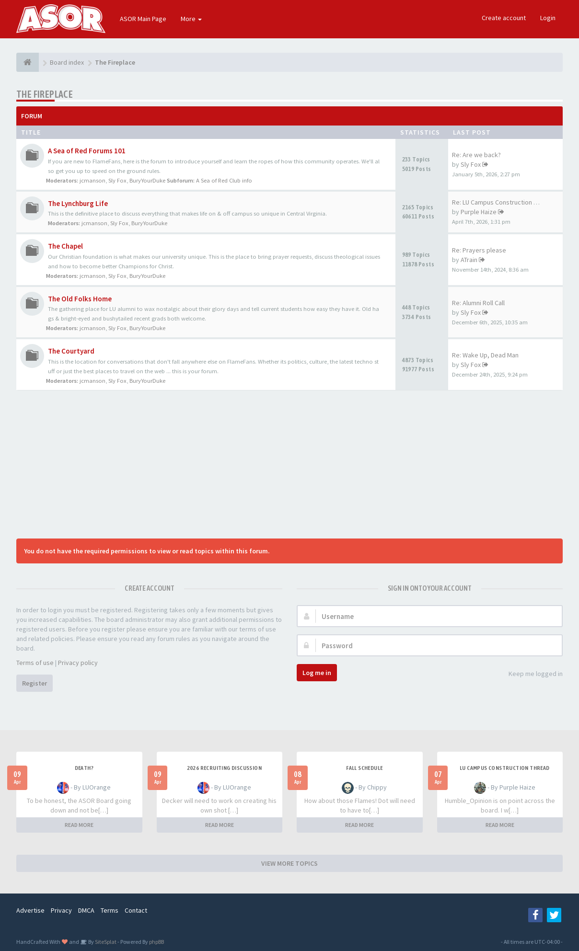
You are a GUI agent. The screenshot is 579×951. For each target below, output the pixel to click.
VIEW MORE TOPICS (289, 863)
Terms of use (35, 662)
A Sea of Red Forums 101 (87, 150)
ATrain (469, 259)
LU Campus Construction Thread (505, 768)
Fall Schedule (364, 768)
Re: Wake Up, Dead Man (485, 355)
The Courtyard (71, 350)
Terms (109, 910)
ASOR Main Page (143, 18)
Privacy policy (78, 662)
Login (548, 17)
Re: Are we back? (476, 154)
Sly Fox (117, 180)
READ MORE (79, 824)
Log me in (316, 672)
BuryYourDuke (147, 180)
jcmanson (92, 180)
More (191, 18)
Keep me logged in (530, 674)
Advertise (30, 910)
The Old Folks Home (80, 298)
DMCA (86, 910)
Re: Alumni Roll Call (478, 302)
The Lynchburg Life (78, 203)
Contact (136, 910)
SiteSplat (105, 941)
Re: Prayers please (479, 250)
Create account (504, 17)
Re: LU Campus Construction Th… (499, 202)
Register (34, 683)
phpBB (156, 941)
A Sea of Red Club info (224, 180)
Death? (84, 768)
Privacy (61, 910)
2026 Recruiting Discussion (224, 768)
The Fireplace (44, 94)
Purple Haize (479, 211)
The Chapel (65, 246)
